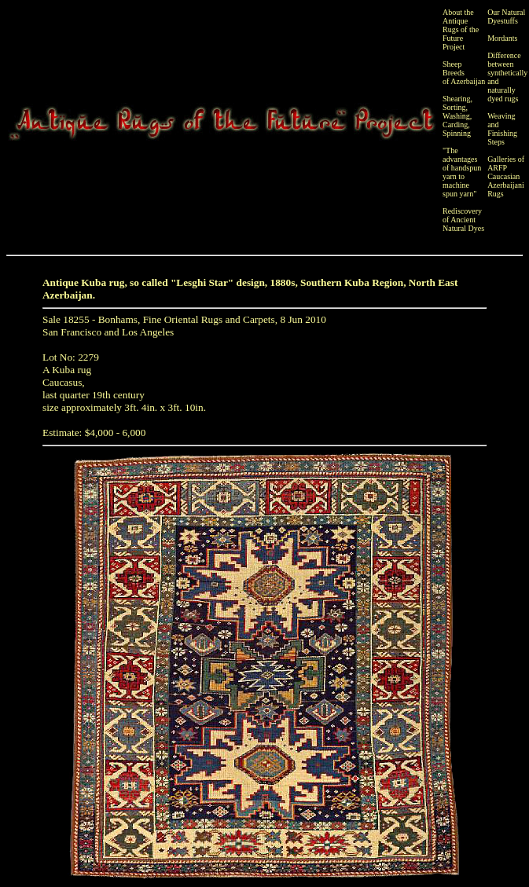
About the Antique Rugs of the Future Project (461, 29)
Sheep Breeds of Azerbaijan (464, 73)
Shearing (457, 98)
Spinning (457, 133)
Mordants (502, 38)
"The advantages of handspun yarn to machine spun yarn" (462, 172)
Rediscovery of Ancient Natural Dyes (463, 220)
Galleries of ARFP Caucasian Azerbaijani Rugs (505, 176)
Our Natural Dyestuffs (506, 16)
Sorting (454, 107)
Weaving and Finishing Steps (502, 129)
